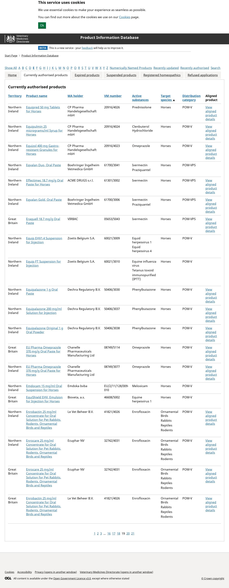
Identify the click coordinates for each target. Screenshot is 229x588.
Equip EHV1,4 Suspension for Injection (44, 240)
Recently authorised (194, 68)
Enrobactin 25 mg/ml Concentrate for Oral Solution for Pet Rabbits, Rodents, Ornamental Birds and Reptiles (43, 420)
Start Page (11, 55)
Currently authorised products (46, 75)
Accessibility (24, 572)
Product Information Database (109, 37)
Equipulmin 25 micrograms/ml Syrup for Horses (44, 130)
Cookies (124, 17)
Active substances (140, 98)
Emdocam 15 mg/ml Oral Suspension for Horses (44, 388)
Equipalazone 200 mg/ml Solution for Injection (44, 311)
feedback (87, 48)
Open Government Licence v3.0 (72, 578)
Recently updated (166, 68)
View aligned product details (211, 113)
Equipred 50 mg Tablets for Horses (43, 109)
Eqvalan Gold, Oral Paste (44, 200)
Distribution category (191, 98)
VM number (113, 96)
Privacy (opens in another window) (56, 572)
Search (215, 68)
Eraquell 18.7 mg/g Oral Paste (43, 221)
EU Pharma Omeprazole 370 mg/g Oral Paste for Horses (43, 351)
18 (118, 533)
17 (113, 533)
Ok (42, 25)
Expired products (87, 75)
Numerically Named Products (131, 68)
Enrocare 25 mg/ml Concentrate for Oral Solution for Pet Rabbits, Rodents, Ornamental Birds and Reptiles (43, 449)
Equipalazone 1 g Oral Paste (42, 291)
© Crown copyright (212, 578)
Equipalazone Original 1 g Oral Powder (44, 330)
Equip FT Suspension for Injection (43, 263)
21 (132, 533)
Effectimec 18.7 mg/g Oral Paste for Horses (44, 182)
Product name (36, 96)
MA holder (75, 96)
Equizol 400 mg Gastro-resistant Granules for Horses (42, 150)
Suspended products (121, 75)
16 (109, 533)
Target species (166, 98)
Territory (15, 96)
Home (12, 75)
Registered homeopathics (161, 75)
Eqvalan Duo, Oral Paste (43, 165)
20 (128, 533)
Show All (11, 68)
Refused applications (203, 75)
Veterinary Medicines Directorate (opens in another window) (116, 572)
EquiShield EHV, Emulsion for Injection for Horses (44, 399)
